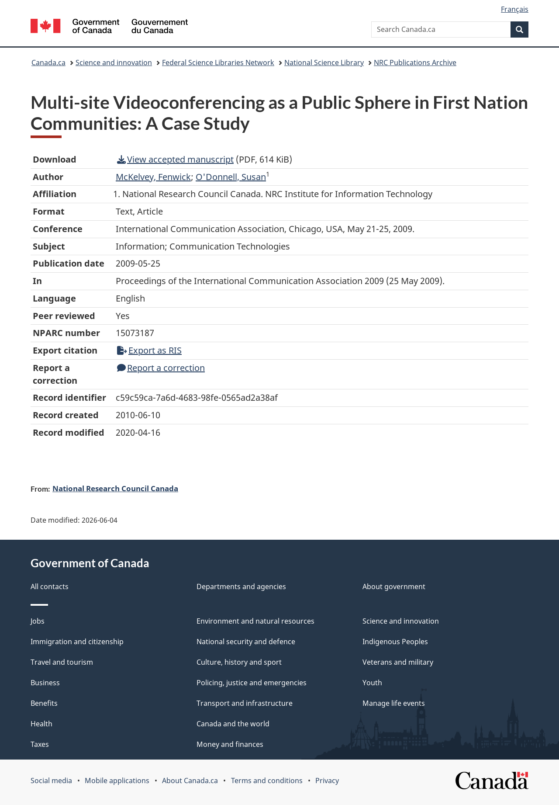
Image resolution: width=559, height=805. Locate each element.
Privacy (327, 780)
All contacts (50, 586)
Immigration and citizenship (77, 641)
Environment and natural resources (255, 621)
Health (41, 724)
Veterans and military (397, 662)
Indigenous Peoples (395, 641)
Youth (372, 682)
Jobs (38, 621)
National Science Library (324, 62)
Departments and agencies (241, 586)
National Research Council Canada (115, 488)
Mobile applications (117, 780)
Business (45, 682)
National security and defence (246, 641)
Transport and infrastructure (245, 703)
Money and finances (230, 744)
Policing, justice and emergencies (252, 682)
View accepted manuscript (175, 159)
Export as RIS (149, 350)
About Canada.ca (190, 780)
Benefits (44, 703)
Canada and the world (233, 724)
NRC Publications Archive (415, 62)
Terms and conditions (267, 780)
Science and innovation (114, 62)
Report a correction (161, 368)
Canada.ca (48, 62)
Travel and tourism (62, 662)
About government (393, 586)
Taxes (40, 744)
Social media (51, 780)
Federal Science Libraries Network (218, 62)
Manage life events (393, 703)
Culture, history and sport (239, 662)
